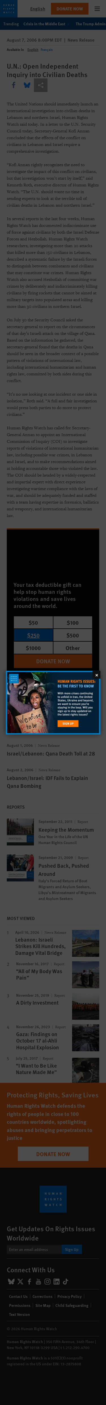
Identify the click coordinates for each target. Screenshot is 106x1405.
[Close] (96, 674)
